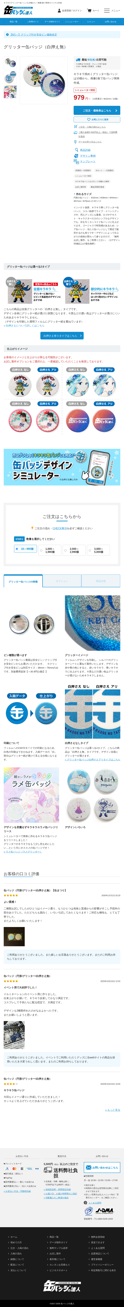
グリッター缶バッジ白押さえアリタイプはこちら (93, 759)
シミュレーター (72, 22)
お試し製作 (55, 1253)
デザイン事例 (88, 155)
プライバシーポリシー (102, 1265)
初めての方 (16, 1242)
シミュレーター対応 (85, 90)
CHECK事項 (60, 528)
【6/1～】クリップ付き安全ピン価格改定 (33, 34)
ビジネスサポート (59, 1270)
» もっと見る (112, 1110)
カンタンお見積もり (60, 1265)
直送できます (98, 1242)
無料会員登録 (98, 1237)
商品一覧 (13, 22)
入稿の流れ (16, 1253)
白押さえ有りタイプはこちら (60, 335)
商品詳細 (85, 150)
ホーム (13, 1237)
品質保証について (100, 1253)
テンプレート (88, 161)
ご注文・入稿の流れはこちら (92, 127)
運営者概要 (96, 1259)
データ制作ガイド (52, 22)
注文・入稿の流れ (19, 1248)
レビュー (91, 22)
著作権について (57, 1259)
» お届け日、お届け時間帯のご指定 (60, 1193)
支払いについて (18, 1270)
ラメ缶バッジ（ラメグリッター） (24, 851)
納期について (17, 1259)
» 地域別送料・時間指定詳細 (57, 1189)
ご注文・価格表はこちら (97, 110)
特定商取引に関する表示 (103, 1270)
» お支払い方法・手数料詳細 (17, 1191)
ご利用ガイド (33, 22)
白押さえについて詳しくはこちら (25, 325)
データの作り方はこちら (90, 142)
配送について (17, 1265)
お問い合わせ (110, 22)
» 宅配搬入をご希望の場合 (56, 1198)
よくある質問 (95, 1203)
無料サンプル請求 (59, 1248)
